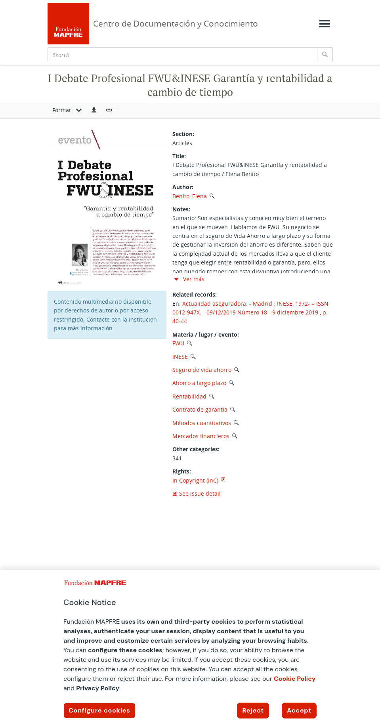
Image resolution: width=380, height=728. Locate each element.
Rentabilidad (189, 396)
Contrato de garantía (199, 409)
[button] (93, 110)
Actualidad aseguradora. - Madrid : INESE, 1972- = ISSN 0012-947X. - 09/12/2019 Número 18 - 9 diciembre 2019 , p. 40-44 (250, 312)
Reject (253, 710)
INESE (180, 356)
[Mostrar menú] (324, 24)
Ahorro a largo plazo (199, 383)
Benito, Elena (189, 196)
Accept (299, 710)
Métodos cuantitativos (201, 423)
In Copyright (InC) (195, 480)
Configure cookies (99, 710)
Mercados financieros (200, 436)
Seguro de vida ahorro (201, 370)
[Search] (182, 54)
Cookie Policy (295, 678)
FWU (178, 343)
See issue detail (196, 493)
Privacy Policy (97, 688)
